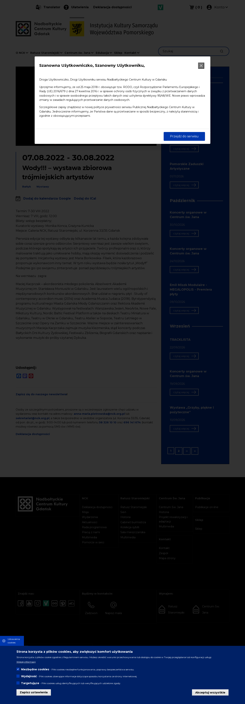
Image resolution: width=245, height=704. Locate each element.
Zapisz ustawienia (34, 692)
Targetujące (30, 683)
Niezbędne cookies (35, 669)
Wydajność (29, 676)
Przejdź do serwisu (184, 136)
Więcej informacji (26, 661)
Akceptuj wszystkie (210, 692)
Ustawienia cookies (14, 641)
